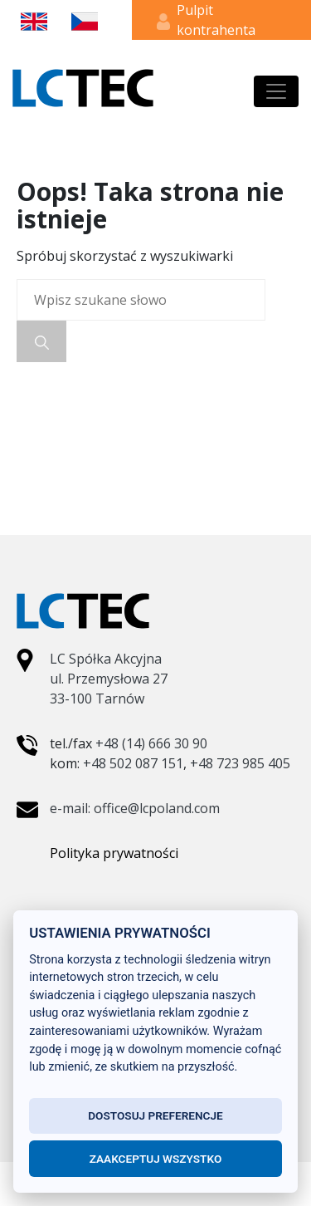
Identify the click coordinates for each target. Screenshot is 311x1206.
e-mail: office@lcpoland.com (135, 808)
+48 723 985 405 (240, 763)
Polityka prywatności (114, 853)
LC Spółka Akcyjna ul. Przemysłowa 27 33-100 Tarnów (109, 679)
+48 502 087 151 (133, 763)
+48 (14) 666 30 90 (151, 743)
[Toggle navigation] (276, 91)
